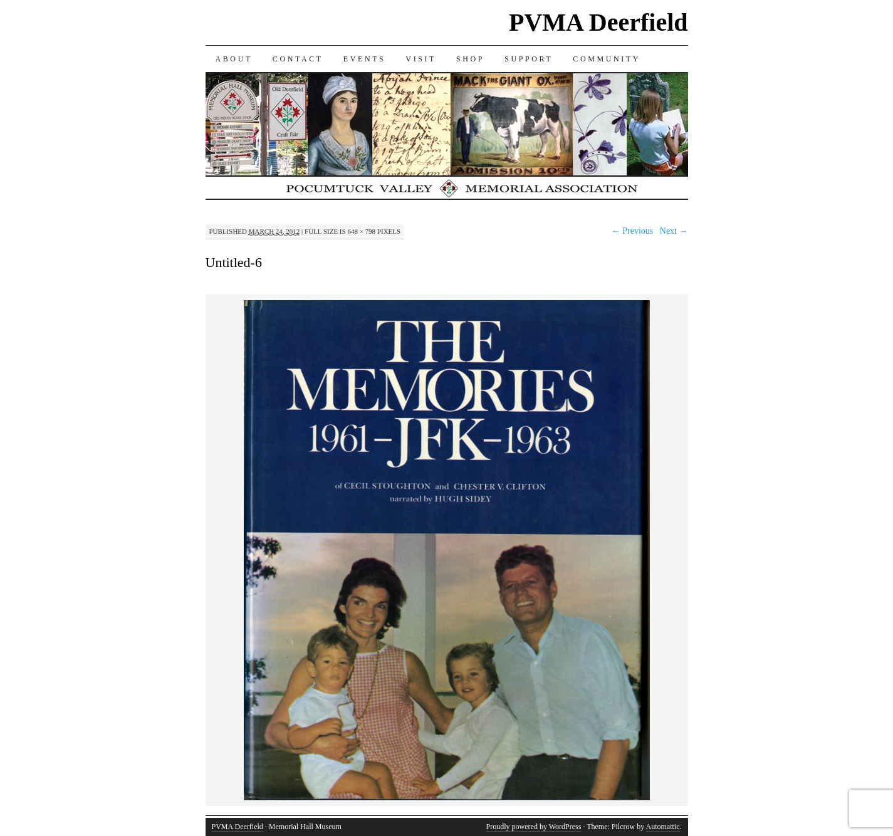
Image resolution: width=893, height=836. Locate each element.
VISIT (420, 59)
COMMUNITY (606, 59)
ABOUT (234, 59)
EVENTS (364, 59)
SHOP (470, 59)
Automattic (663, 826)
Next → (674, 231)
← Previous (633, 231)
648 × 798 (361, 231)
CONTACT (298, 59)
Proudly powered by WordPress (534, 826)
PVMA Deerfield (598, 22)
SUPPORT (528, 59)
